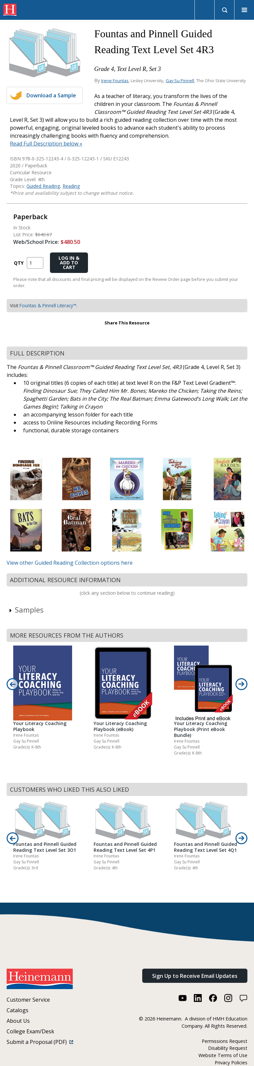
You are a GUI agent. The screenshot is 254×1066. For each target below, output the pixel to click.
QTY (18, 263)
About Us (18, 1020)
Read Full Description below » (46, 143)
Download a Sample (51, 95)
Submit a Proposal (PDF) (40, 1042)
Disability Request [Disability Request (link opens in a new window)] (227, 1048)
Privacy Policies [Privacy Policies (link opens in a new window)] (231, 1062)
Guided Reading (43, 186)
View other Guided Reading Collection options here (70, 562)
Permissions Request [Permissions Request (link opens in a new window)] (224, 1041)
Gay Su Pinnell (180, 80)
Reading (71, 186)
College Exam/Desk (30, 1031)
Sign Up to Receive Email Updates (194, 976)
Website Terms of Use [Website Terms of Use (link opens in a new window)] (222, 1055)
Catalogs (17, 1010)
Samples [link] (26, 610)
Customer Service (28, 999)
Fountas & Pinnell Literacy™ (48, 305)
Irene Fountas (115, 80)
